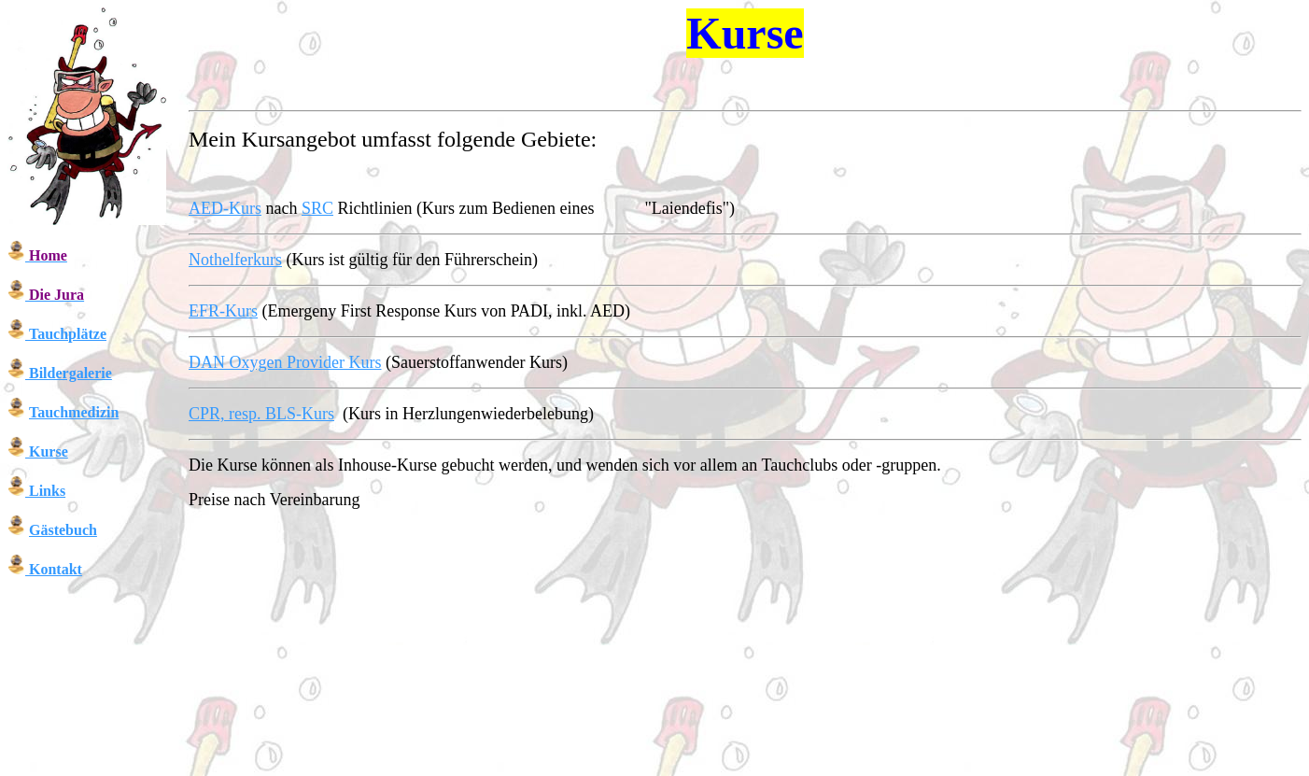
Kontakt (55, 569)
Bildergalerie (70, 373)
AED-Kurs (225, 208)
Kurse (48, 451)
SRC (317, 208)
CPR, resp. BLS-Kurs (261, 413)
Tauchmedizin (74, 412)
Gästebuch (63, 530)
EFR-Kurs (223, 311)
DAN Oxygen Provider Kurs (285, 362)
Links (47, 491)
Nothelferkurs (235, 259)
